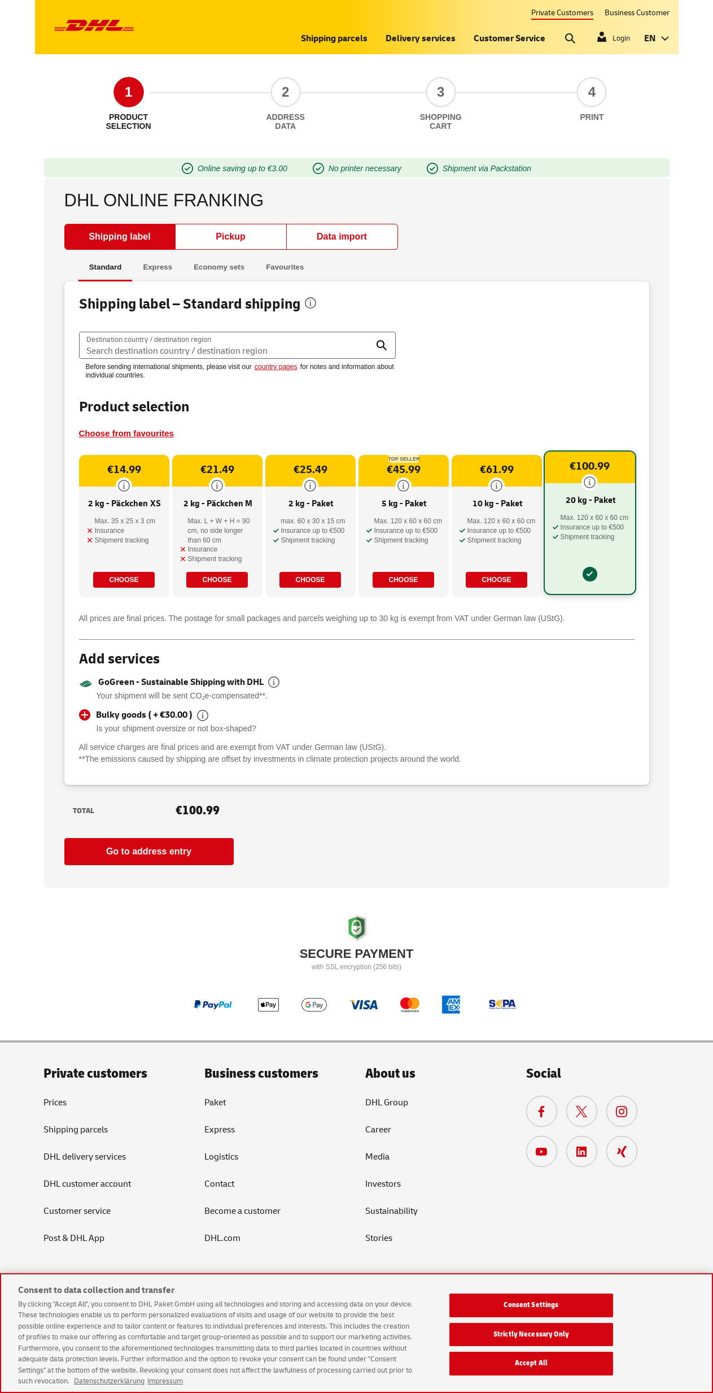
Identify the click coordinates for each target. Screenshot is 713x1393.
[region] (356, 1333)
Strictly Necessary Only (531, 1334)
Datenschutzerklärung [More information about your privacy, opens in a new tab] (109, 1381)
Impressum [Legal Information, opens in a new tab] (165, 1381)
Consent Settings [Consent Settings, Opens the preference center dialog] (531, 1304)
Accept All (531, 1363)
